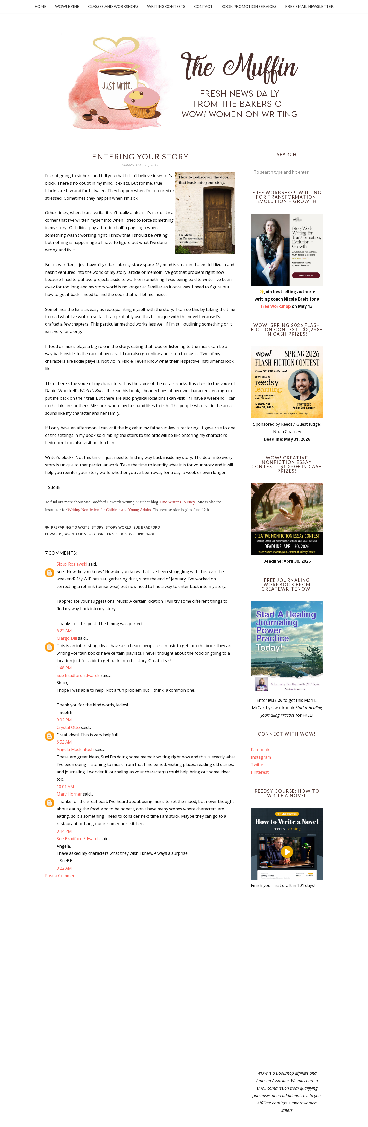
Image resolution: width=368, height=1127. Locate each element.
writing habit (142, 533)
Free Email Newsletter (309, 6)
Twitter (258, 764)
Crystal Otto (68, 727)
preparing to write (70, 527)
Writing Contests (166, 6)
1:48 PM (64, 668)
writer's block (112, 533)
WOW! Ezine (67, 6)
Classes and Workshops (113, 6)
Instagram (261, 757)
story (97, 527)
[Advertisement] (287, 979)
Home (40, 6)
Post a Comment (61, 875)
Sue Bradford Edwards (78, 675)
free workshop (275, 306)
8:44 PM (64, 831)
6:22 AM (64, 631)
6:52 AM (64, 742)
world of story (80, 533)
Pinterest (260, 772)
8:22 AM (64, 868)
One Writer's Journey (177, 502)
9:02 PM (64, 720)
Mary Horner (69, 794)
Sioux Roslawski (72, 564)
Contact (203, 6)
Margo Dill (67, 638)
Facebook (260, 750)
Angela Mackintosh (75, 749)
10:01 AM (65, 786)
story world (118, 527)
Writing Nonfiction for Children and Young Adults (109, 510)
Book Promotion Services (248, 6)
